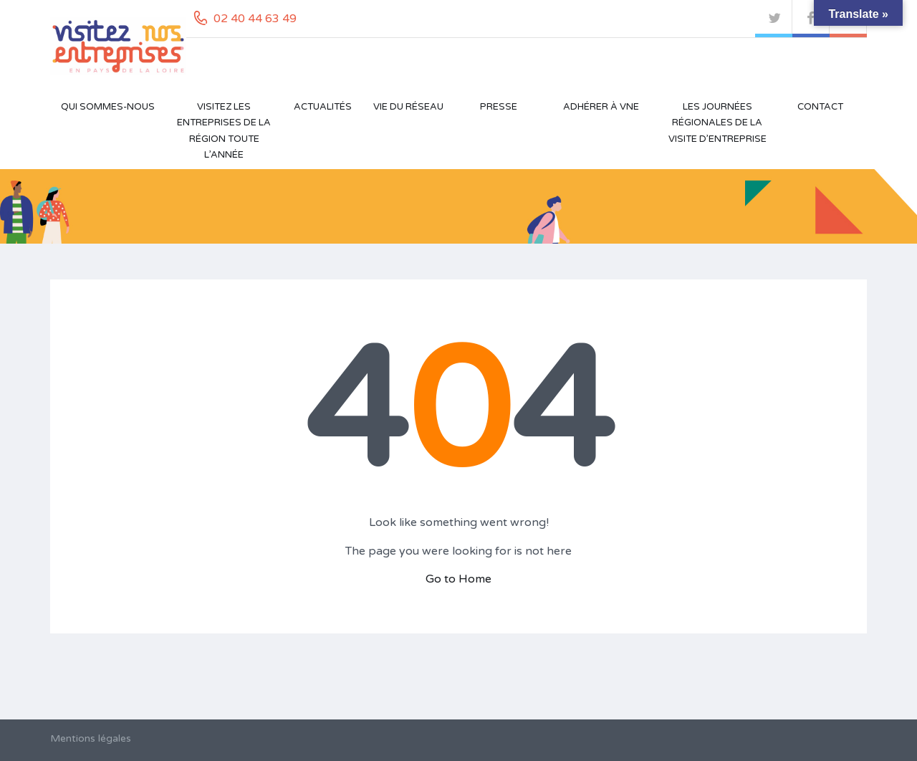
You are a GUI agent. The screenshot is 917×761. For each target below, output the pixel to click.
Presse (498, 107)
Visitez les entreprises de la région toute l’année (224, 131)
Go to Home (458, 579)
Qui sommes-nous (108, 107)
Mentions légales (90, 738)
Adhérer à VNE (601, 107)
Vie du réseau (408, 107)
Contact (820, 107)
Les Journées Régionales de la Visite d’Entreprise (717, 123)
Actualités (323, 107)
